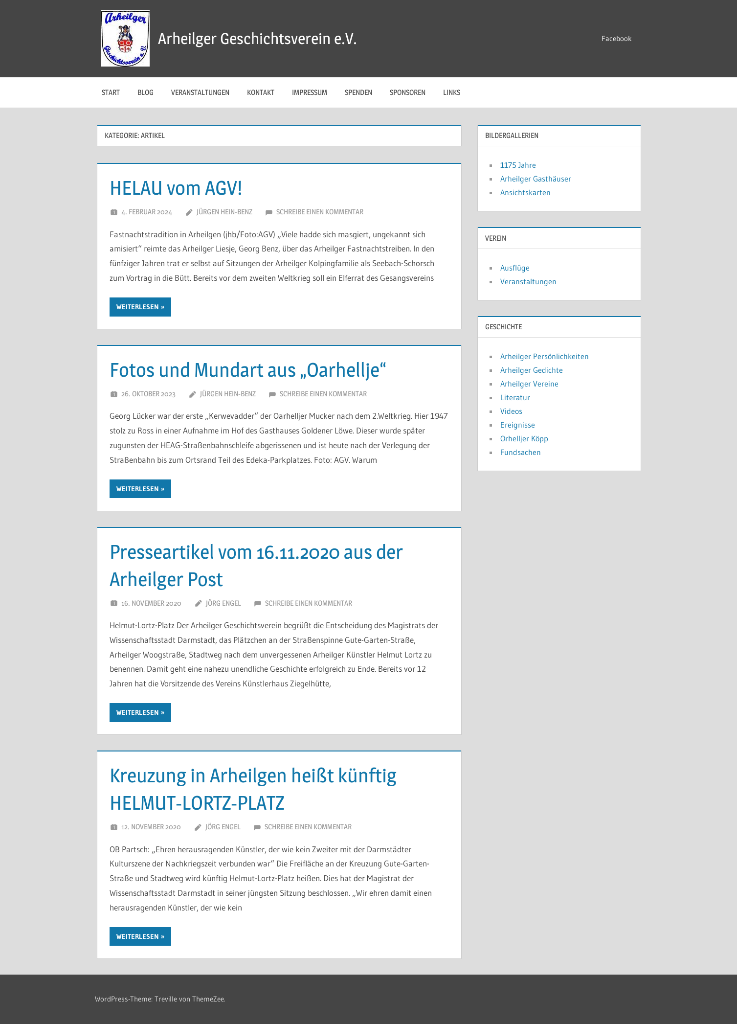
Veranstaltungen (200, 92)
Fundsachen (520, 452)
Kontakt (260, 92)
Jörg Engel (223, 603)
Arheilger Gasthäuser (535, 178)
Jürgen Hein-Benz (224, 211)
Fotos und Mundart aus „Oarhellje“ (248, 370)
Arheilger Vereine (529, 383)
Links (451, 92)
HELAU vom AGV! (176, 188)
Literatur (515, 397)
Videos (511, 411)
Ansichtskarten (525, 192)
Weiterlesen (137, 306)
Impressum (309, 92)
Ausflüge (515, 268)
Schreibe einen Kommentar (319, 211)
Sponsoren (407, 92)
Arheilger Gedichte (531, 370)
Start (111, 92)
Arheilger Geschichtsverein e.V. (257, 38)
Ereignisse (517, 425)
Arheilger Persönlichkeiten (544, 356)
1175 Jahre (518, 165)
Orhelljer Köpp (524, 438)
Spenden (358, 92)
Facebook (617, 38)
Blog (145, 92)
